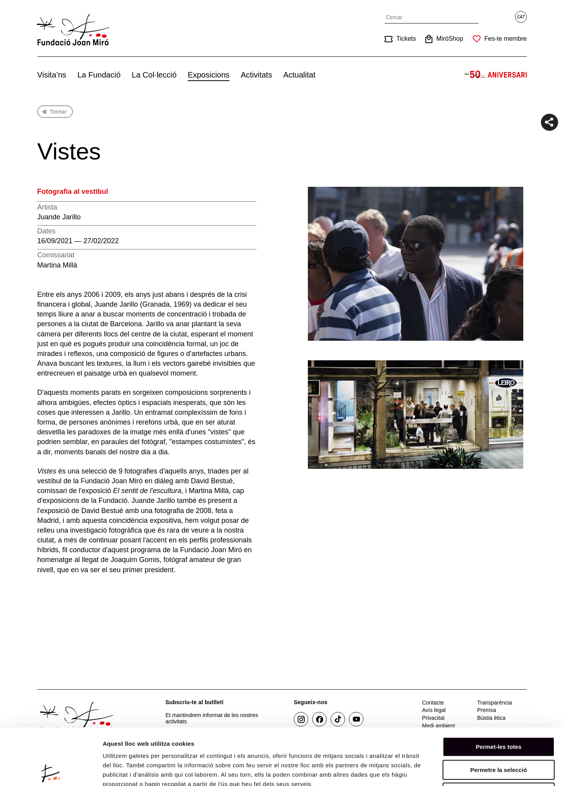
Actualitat (299, 74)
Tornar (58, 111)
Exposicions (209, 74)
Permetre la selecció (498, 713)
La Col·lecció (154, 74)
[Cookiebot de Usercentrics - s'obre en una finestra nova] (50, 771)
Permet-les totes (499, 690)
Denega (498, 736)
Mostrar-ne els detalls (450, 770)
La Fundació (99, 74)
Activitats (256, 74)
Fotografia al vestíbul (72, 191)
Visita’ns (51, 74)
